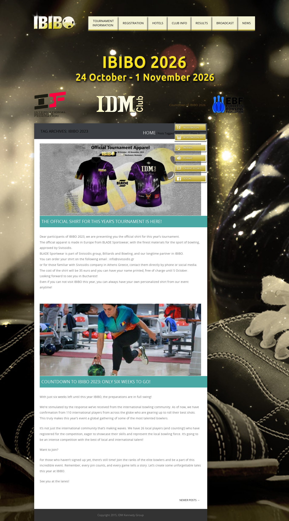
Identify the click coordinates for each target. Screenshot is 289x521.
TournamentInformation (103, 23)
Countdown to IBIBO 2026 (187, 105)
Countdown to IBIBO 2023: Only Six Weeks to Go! (95, 382)
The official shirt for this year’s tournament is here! (101, 221)
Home (149, 133)
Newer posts (189, 500)
